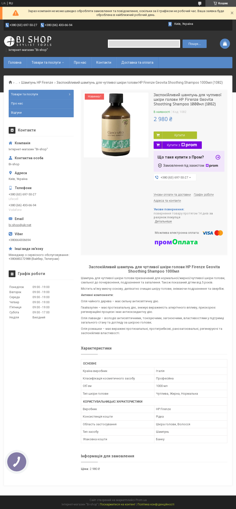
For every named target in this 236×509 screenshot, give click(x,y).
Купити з (182, 145)
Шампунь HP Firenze (37, 82)
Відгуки (16, 112)
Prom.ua (141, 500)
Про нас (80, 62)
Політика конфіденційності (156, 504)
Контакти (103, 62)
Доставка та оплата (137, 62)
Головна (14, 62)
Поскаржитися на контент (117, 504)
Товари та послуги (46, 62)
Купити (179, 135)
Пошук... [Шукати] (195, 44)
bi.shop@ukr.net (20, 225)
